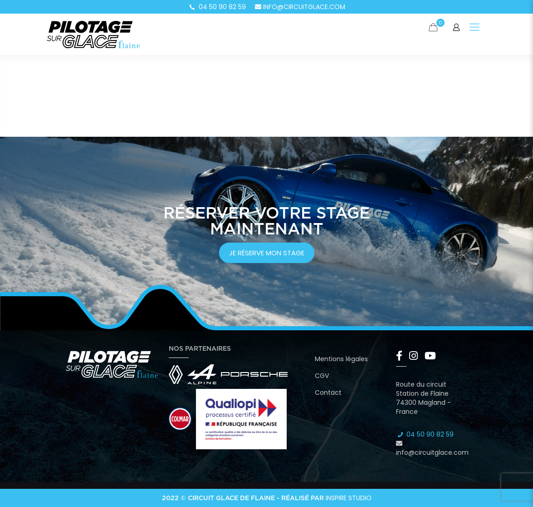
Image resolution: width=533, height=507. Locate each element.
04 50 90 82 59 (217, 6)
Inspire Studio (349, 497)
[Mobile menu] (474, 27)
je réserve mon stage (266, 253)
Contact (328, 392)
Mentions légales (341, 358)
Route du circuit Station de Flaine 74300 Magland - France (423, 398)
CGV (322, 375)
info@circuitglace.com (300, 6)
